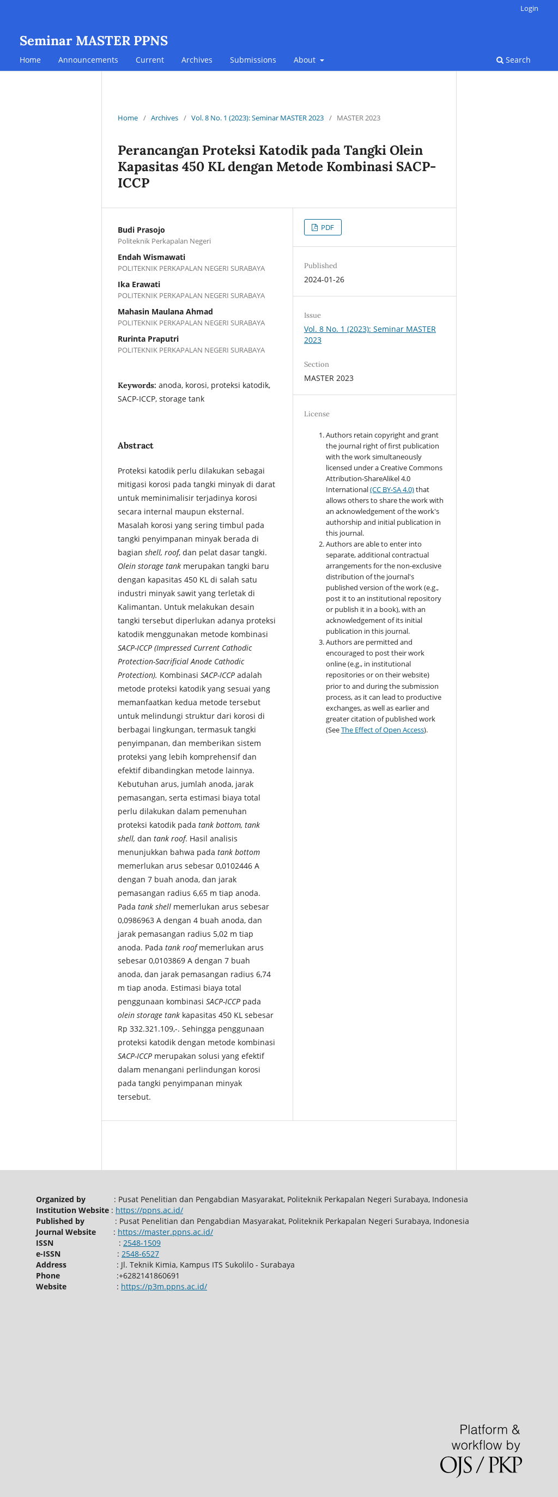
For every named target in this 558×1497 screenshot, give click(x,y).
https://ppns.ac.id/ (149, 1210)
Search (513, 59)
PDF (326, 227)
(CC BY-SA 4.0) (392, 489)
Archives (197, 59)
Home (30, 59)
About (306, 59)
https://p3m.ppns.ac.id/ (164, 1286)
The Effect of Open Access (382, 730)
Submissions (253, 59)
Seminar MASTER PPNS (94, 40)
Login (529, 8)
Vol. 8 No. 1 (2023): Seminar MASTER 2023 (257, 118)
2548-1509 (142, 1243)
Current (150, 59)
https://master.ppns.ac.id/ (165, 1232)
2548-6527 (140, 1253)
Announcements (88, 59)
